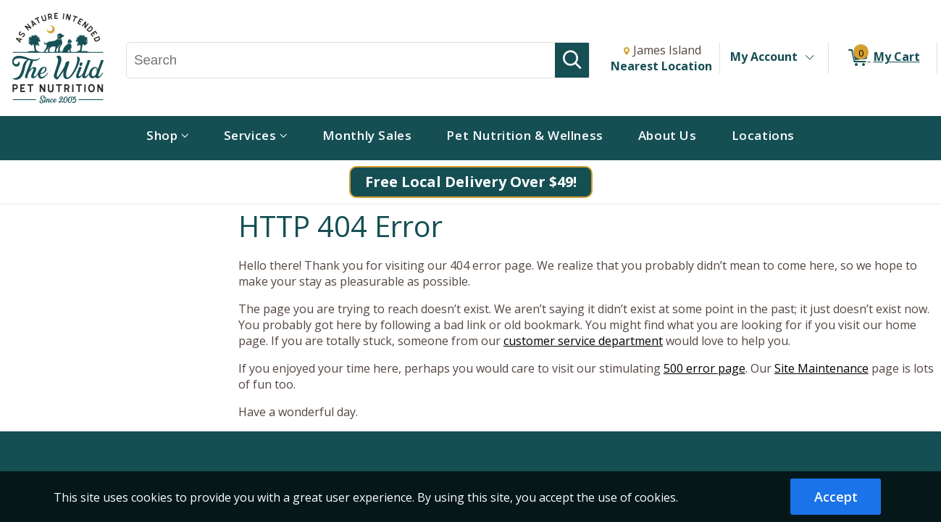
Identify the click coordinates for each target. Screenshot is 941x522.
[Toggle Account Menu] (809, 58)
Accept (836, 496)
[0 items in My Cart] (882, 58)
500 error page (704, 368)
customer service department (583, 341)
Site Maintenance (821, 368)
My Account (764, 57)
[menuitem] (168, 138)
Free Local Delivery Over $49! (471, 181)
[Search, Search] (341, 60)
